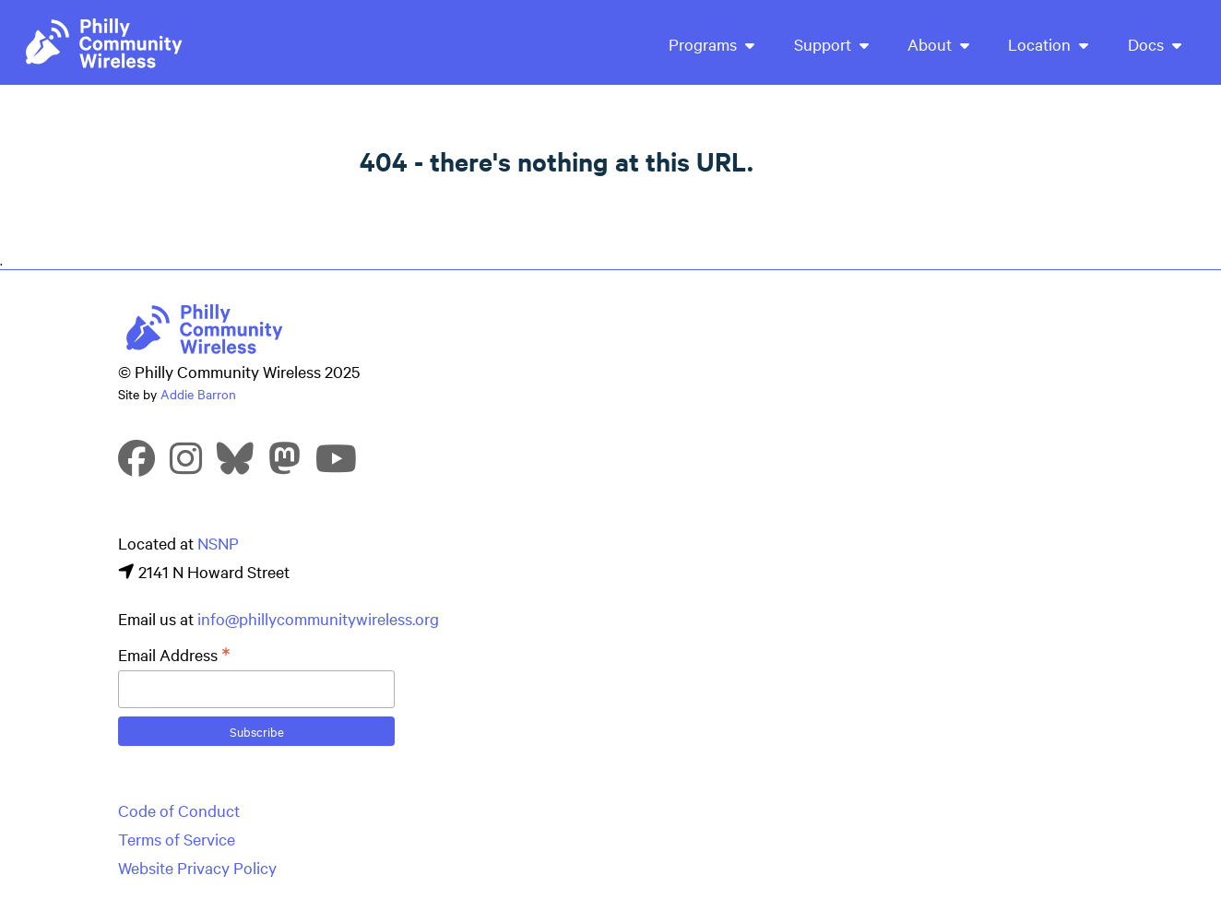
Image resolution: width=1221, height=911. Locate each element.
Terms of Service (176, 838)
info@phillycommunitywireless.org (318, 618)
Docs (1154, 43)
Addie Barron (198, 394)
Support (831, 43)
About (938, 43)
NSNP (218, 542)
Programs (711, 43)
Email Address (174, 654)
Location (1048, 43)
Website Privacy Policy (197, 867)
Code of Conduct (179, 810)
